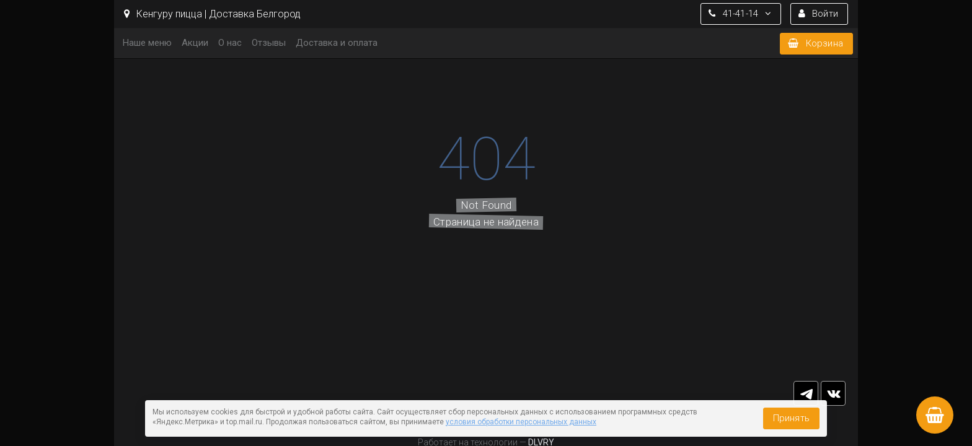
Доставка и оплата (337, 42)
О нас (230, 42)
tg (805, 393)
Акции (195, 42)
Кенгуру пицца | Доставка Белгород (212, 14)
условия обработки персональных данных (521, 422)
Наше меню (147, 42)
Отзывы (269, 42)
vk (833, 393)
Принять (791, 418)
